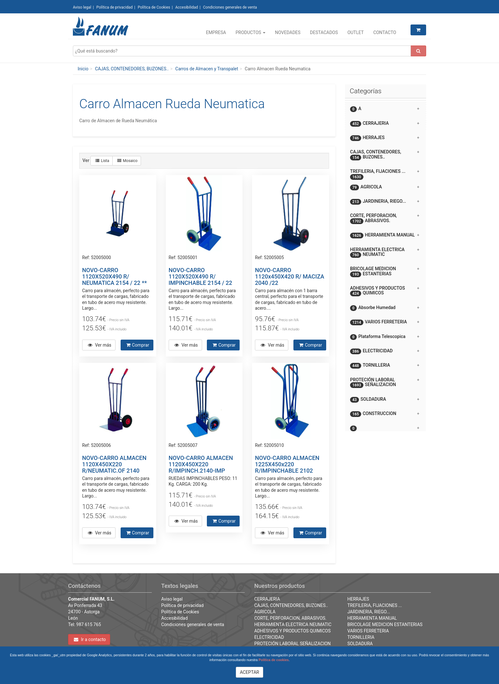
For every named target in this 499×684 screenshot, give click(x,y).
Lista (102, 161)
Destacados (324, 32)
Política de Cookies (154, 7)
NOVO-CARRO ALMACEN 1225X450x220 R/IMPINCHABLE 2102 (287, 464)
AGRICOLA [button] (384, 187)
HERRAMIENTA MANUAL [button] (384, 235)
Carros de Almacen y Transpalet (206, 68)
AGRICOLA (265, 611)
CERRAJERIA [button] (384, 124)
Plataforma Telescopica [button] (384, 337)
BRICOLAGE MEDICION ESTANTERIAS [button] (384, 271)
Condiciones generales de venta (230, 7)
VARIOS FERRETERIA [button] (384, 322)
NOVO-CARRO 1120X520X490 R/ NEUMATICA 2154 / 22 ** (114, 276)
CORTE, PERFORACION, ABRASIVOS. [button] (384, 218)
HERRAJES (358, 599)
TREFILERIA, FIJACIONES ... (375, 605)
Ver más (99, 345)
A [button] (384, 109)
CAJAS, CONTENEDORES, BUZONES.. (132, 68)
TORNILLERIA (361, 637)
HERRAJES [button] (384, 138)
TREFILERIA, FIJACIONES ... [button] (384, 174)
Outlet (356, 32)
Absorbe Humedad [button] (384, 308)
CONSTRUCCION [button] (384, 414)
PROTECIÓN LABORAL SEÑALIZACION (292, 643)
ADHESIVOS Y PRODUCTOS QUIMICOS (292, 630)
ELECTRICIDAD (269, 637)
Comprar (137, 345)
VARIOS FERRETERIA (368, 630)
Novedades (287, 32)
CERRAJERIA (267, 599)
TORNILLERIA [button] (384, 366)
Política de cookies (274, 660)
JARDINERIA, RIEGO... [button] (384, 202)
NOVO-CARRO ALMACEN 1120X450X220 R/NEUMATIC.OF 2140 (114, 464)
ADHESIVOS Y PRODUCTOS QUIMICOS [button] (384, 291)
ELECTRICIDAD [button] (384, 351)
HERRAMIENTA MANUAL (372, 618)
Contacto (384, 32)
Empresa (216, 32)
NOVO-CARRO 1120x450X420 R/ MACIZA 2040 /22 (289, 276)
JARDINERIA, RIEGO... (369, 611)
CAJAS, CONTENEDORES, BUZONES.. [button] (384, 154)
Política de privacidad (114, 7)
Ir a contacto (90, 639)
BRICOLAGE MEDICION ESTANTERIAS (385, 624)
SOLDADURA (360, 643)
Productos (250, 32)
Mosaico (127, 161)
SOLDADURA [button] (384, 400)
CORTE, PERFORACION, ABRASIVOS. (290, 618)
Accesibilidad (186, 7)
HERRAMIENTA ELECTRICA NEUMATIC (292, 624)
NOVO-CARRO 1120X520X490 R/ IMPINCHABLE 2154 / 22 (200, 276)
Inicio (83, 68)
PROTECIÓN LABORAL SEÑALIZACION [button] (384, 382)
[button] (385, 425)
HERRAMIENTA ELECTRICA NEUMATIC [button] (384, 252)
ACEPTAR (249, 672)
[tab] (385, 109)
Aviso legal (82, 7)
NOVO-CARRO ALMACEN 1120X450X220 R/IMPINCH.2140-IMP (201, 464)
